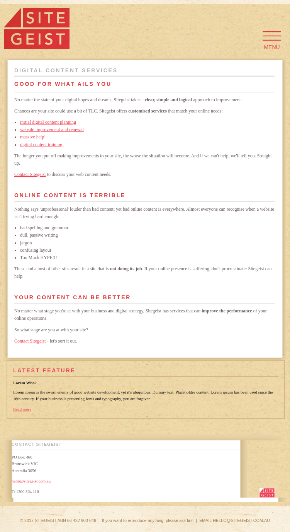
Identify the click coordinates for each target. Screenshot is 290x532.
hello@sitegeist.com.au (31, 481)
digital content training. (41, 144)
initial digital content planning (48, 122)
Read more (22, 409)
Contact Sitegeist (30, 174)
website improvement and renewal (52, 129)
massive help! (33, 137)
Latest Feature (44, 370)
